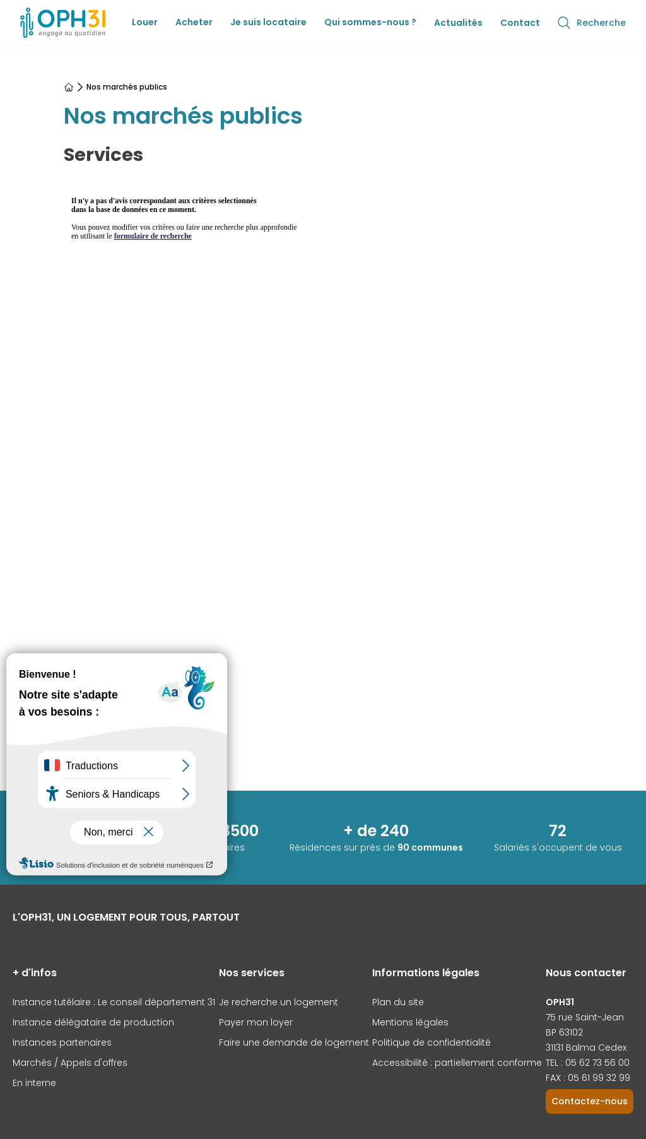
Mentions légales (410, 1022)
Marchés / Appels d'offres (70, 1062)
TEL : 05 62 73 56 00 (588, 1062)
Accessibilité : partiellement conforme (457, 1062)
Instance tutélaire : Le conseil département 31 (114, 1002)
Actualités (458, 22)
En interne (34, 1083)
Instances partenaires (62, 1042)
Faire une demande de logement (294, 1042)
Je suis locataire (268, 22)
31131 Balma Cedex (586, 1047)
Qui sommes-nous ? (370, 22)
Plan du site (398, 1002)
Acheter (194, 22)
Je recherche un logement (278, 1002)
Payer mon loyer (256, 1022)
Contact (520, 22)
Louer (145, 22)
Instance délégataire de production (93, 1022)
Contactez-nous (589, 1101)
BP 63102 (564, 1032)
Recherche (591, 22)
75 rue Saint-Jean (585, 1017)
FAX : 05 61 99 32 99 (588, 1077)
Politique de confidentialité (431, 1042)
